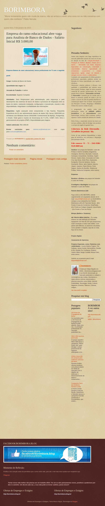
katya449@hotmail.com (82, 199)
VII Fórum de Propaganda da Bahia (76, 314)
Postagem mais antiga (56, 159)
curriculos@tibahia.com (18, 132)
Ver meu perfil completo (79, 290)
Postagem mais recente (15, 159)
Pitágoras (6, 475)
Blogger (74, 501)
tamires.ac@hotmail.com (41, 129)
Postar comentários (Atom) (18, 163)
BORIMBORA (24, 10)
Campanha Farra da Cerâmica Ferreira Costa (76, 385)
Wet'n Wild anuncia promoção (77, 337)
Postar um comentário (16, 149)
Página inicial (36, 159)
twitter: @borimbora (94, 319)
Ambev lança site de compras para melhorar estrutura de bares (77, 358)
